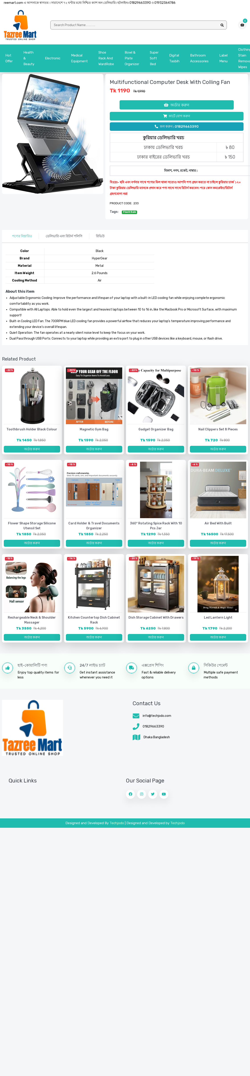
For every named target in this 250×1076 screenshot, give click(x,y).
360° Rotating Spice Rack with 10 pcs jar (156, 525)
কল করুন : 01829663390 (177, 127)
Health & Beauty (28, 58)
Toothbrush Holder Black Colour (31, 429)
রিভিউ (100, 236)
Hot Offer (9, 58)
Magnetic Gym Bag (94, 429)
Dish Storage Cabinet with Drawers (156, 617)
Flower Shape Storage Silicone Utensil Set (32, 525)
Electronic (52, 58)
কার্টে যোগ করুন (176, 116)
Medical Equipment (79, 58)
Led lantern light (218, 617)
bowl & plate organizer (132, 58)
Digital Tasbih (174, 58)
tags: (114, 212)
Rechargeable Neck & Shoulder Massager (32, 620)
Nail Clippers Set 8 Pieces (218, 429)
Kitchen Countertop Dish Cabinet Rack (94, 620)
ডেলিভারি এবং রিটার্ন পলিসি (64, 236)
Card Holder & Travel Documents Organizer (94, 525)
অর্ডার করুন (177, 104)
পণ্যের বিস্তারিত (22, 236)
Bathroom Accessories (199, 58)
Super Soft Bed (154, 58)
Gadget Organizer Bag (155, 429)
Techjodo (117, 823)
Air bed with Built (218, 523)
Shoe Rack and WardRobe (106, 58)
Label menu (223, 58)
